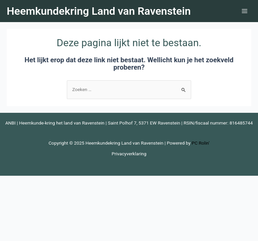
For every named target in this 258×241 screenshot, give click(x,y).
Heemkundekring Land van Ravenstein (99, 11)
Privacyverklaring (129, 153)
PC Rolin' (201, 143)
